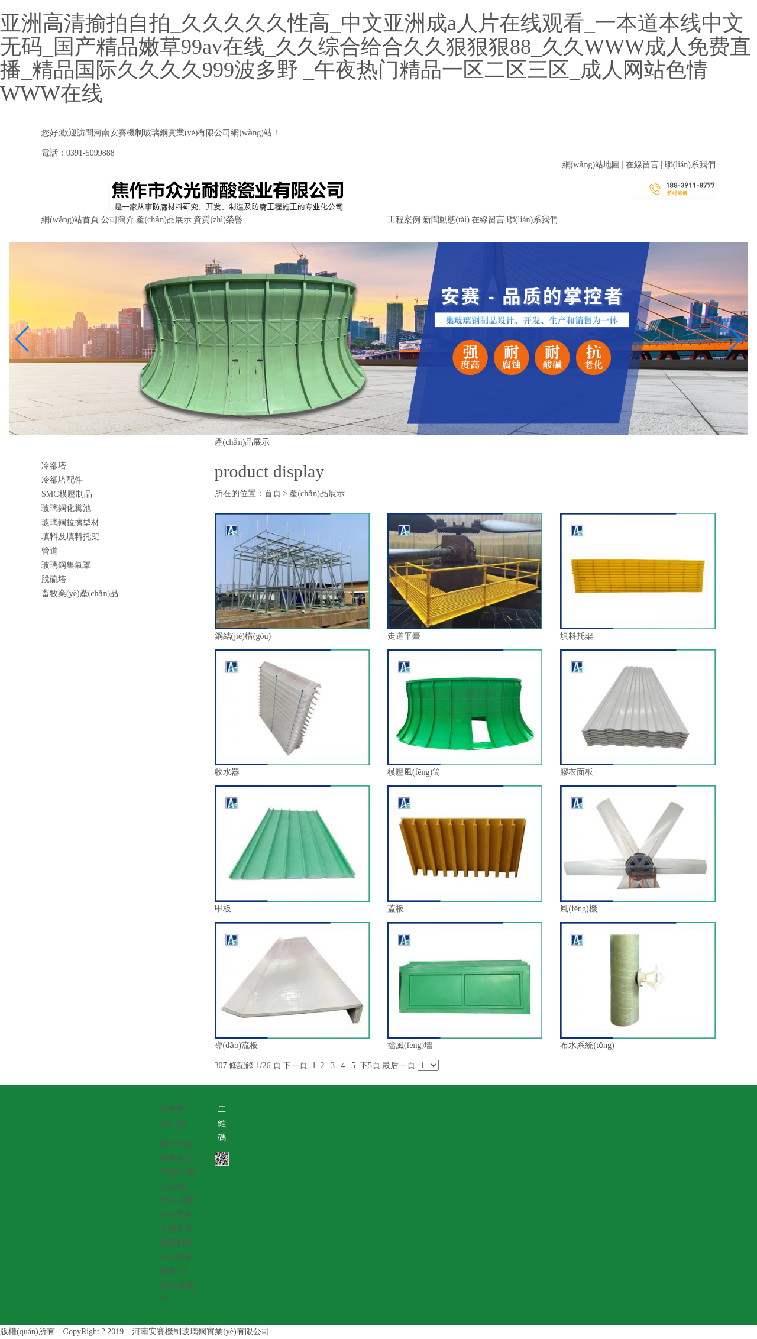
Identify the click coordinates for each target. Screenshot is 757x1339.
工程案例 (403, 219)
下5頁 (370, 1065)
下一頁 (295, 1065)
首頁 (272, 493)
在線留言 (642, 164)
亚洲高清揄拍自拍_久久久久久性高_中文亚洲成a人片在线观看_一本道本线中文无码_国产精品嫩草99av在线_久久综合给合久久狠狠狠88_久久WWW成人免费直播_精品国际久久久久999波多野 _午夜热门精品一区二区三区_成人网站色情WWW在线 (375, 58)
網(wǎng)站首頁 (70, 219)
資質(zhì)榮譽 (217, 219)
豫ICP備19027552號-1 (316, 1331)
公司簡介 (117, 219)
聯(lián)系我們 (690, 164)
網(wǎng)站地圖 (591, 164)
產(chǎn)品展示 (164, 219)
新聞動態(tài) (446, 219)
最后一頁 (398, 1065)
